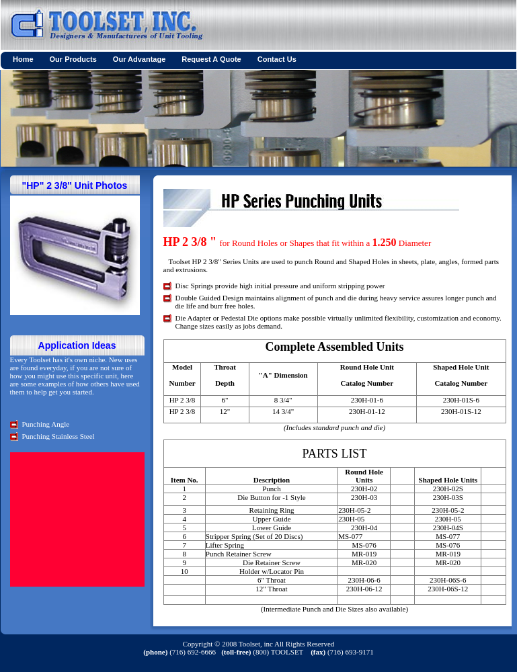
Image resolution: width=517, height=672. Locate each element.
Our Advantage (139, 59)
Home (23, 59)
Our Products (73, 59)
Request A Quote (211, 59)
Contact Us (276, 59)
